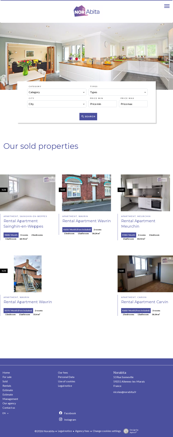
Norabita (119, 372)
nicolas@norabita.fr (124, 391)
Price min (96, 98)
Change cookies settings (107, 430)
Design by (130, 431)
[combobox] (56, 92)
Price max (127, 98)
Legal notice (65, 430)
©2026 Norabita (44, 431)
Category (35, 86)
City (31, 98)
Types (94, 86)
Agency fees (82, 430)
